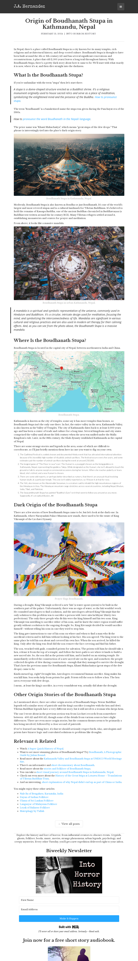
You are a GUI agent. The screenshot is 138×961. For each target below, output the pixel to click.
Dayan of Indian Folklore (34, 797)
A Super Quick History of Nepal (45, 748)
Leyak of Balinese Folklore (35, 807)
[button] (120, 6)
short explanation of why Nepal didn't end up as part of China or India (81, 782)
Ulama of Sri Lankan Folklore (36, 800)
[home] (29, 6)
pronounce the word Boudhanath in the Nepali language (56, 119)
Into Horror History (81, 34)
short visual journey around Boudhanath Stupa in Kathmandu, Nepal (74, 772)
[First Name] (36, 908)
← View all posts (69, 823)
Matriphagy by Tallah (32, 811)
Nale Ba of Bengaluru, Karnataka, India (41, 793)
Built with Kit (69, 917)
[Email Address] (74, 908)
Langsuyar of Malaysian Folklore (38, 804)
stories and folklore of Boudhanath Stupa (67, 768)
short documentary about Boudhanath (72, 765)
